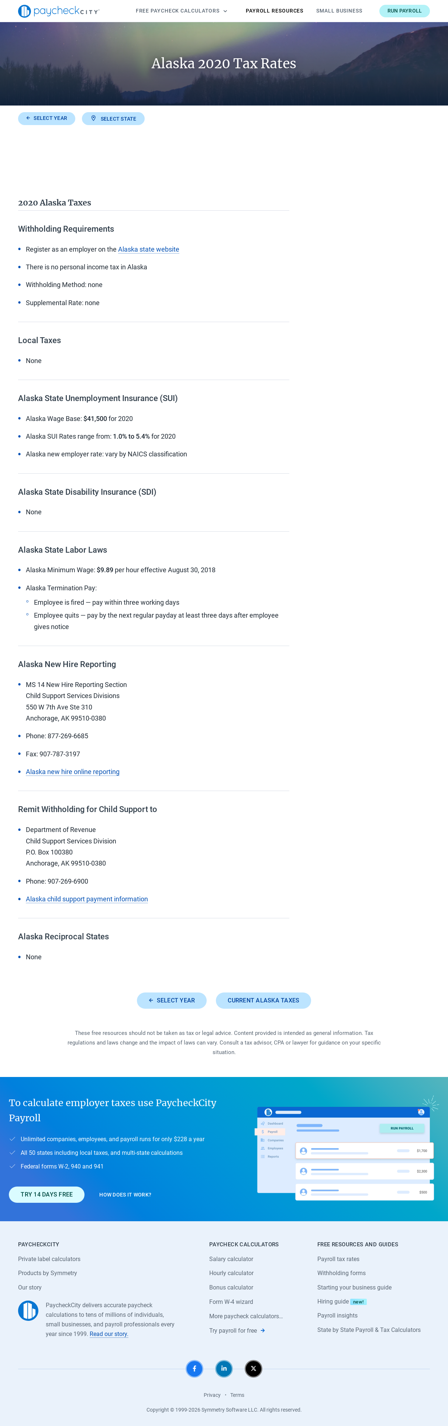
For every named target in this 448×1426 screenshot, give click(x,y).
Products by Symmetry (47, 1273)
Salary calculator (231, 1259)
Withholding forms (341, 1273)
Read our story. (109, 1333)
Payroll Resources (274, 11)
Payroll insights (337, 1315)
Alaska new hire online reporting (73, 772)
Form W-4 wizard (231, 1301)
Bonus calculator (231, 1287)
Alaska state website (148, 249)
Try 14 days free (47, 1194)
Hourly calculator (231, 1273)
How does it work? (125, 1195)
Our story (30, 1287)
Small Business (339, 11)
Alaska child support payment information (87, 899)
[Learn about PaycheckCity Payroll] (347, 1149)
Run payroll (404, 11)
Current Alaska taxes (263, 1000)
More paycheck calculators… (246, 1316)
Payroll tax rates (338, 1259)
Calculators (181, 11)
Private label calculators (49, 1259)
